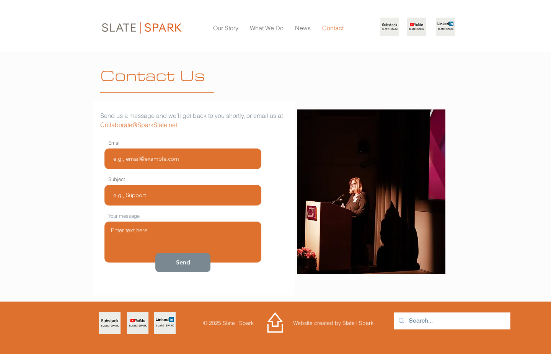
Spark (365, 323)
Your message (124, 216)
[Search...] (451, 321)
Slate (349, 323)
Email (114, 142)
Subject (116, 179)
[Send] (182, 262)
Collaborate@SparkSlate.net (138, 125)
